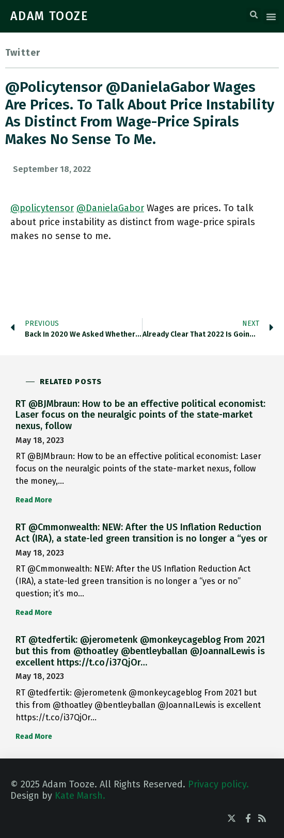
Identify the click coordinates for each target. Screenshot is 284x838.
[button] (253, 15)
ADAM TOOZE (49, 16)
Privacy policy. (218, 784)
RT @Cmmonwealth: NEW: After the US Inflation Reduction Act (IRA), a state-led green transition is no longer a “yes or (141, 532)
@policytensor (42, 208)
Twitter (22, 52)
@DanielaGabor (110, 208)
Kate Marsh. (80, 795)
